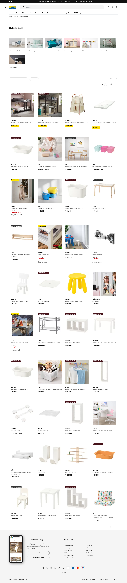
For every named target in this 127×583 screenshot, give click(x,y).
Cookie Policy (115, 579)
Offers (24, 13)
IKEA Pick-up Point (68, 548)
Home (10, 16)
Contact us (89, 545)
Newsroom (89, 550)
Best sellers (41, 13)
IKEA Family (77, 13)
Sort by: (17, 79)
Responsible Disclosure (104, 579)
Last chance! (32, 13)
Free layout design (87, 1)
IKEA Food (41, 1)
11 (111, 84)
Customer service (90, 543)
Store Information (78, 1)
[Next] (115, 84)
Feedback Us (89, 553)
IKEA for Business (52, 13)
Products (16, 16)
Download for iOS (38, 553)
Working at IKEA (67, 550)
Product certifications (69, 558)
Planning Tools (55, 1)
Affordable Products (68, 555)
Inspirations (48, 1)
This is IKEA (89, 548)
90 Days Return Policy (69, 543)
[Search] (65, 7)
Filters (34, 79)
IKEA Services (67, 553)
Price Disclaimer (93, 579)
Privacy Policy (84, 579)
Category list (89, 555)
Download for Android (38, 557)
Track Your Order (66, 1)
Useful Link (68, 540)
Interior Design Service (65, 13)
